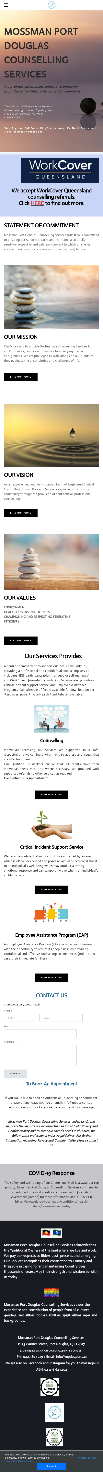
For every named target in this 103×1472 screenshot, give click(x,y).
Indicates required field (22, 1005)
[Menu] (7, 5)
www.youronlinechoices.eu (19, 1461)
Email (8, 1026)
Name (8, 1011)
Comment (10, 1042)
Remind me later (86, 1457)
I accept (51, 1466)
